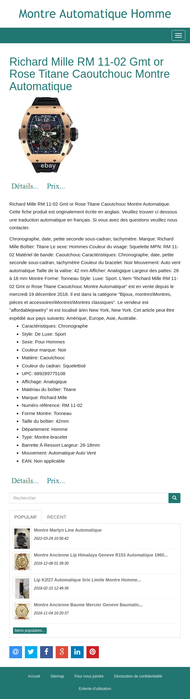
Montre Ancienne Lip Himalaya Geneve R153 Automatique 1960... (101, 554)
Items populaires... (30, 630)
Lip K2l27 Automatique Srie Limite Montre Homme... (87, 579)
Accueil (34, 676)
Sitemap (57, 676)
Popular (25, 517)
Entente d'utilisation (95, 689)
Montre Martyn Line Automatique (68, 530)
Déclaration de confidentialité (138, 676)
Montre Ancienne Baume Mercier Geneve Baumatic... (88, 604)
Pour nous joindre (89, 676)
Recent (57, 517)
